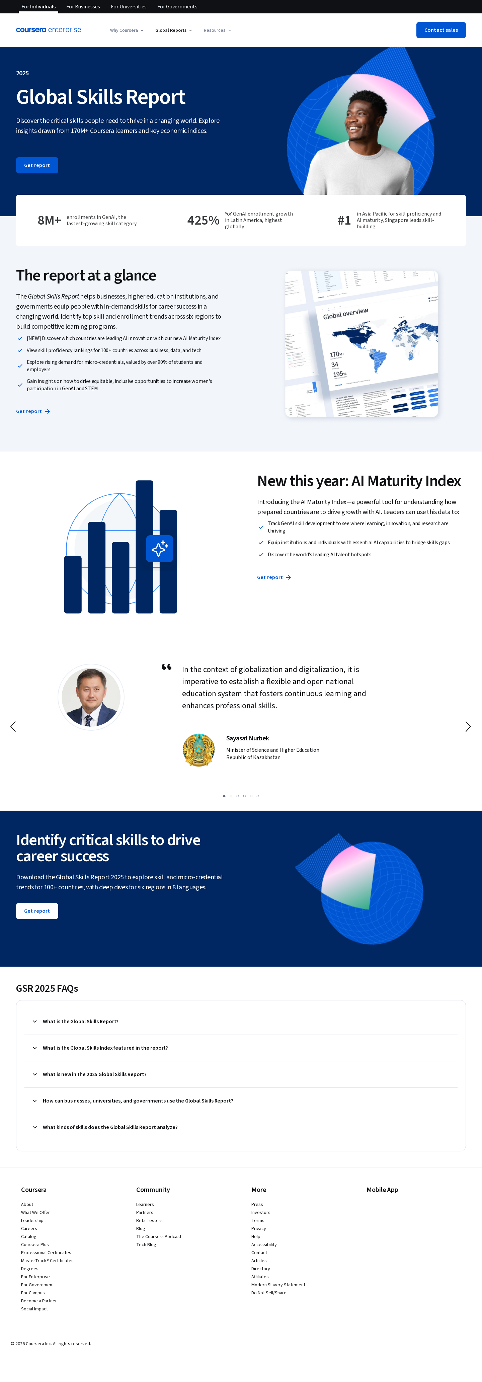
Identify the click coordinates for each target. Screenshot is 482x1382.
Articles (259, 1260)
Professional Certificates (46, 1252)
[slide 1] (224, 796)
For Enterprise (35, 1277)
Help (255, 1236)
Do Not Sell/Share (269, 1293)
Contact (259, 1252)
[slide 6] (257, 796)
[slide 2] (231, 796)
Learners (145, 1204)
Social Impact (34, 1309)
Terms (257, 1220)
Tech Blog (146, 1244)
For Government (37, 1285)
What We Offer (35, 1212)
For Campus (33, 1293)
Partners (144, 1212)
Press (257, 1204)
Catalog (28, 1236)
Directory (260, 1269)
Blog (140, 1228)
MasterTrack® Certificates (47, 1260)
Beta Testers (149, 1220)
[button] (127, 30)
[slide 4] (244, 796)
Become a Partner (39, 1301)
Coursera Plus (35, 1244)
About (27, 1204)
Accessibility (264, 1244)
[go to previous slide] (13, 726)
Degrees (29, 1269)
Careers (29, 1228)
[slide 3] (237, 796)
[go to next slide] (468, 726)
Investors (260, 1212)
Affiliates (260, 1277)
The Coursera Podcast (158, 1236)
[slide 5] (251, 796)
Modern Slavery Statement (278, 1285)
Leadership (32, 1220)
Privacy (258, 1228)
